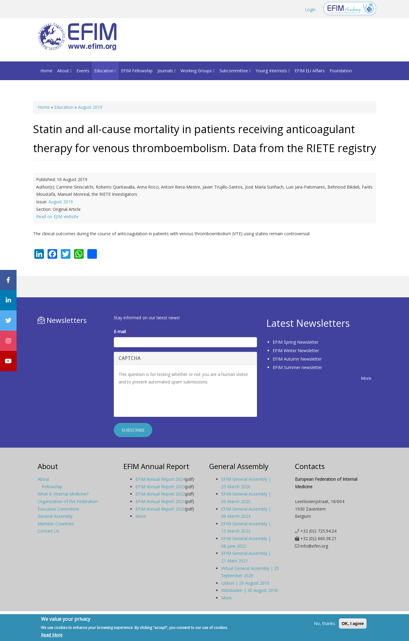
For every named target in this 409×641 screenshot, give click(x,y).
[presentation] (164, 400)
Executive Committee (58, 509)
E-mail (121, 331)
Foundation (341, 70)
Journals (166, 70)
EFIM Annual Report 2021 (160, 501)
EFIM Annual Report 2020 (160, 509)
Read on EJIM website (57, 216)
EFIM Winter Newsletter (296, 350)
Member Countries (56, 524)
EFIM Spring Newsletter (295, 342)
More (366, 378)
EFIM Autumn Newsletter (297, 359)
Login (310, 9)
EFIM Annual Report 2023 (160, 486)
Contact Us (48, 531)
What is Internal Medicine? (63, 494)
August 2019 (90, 107)
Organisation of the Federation (68, 501)
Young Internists (273, 70)
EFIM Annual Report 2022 (160, 494)
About (64, 70)
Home (46, 70)
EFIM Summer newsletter (297, 367)
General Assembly (55, 516)
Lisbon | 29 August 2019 (245, 583)
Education (105, 70)
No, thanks (324, 623)
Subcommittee (235, 70)
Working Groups (198, 70)
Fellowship (52, 486)
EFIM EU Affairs (310, 70)
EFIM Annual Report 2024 (160, 479)
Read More (52, 635)
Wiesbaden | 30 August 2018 (249, 590)
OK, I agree (353, 623)
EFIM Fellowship (137, 70)
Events (82, 70)
